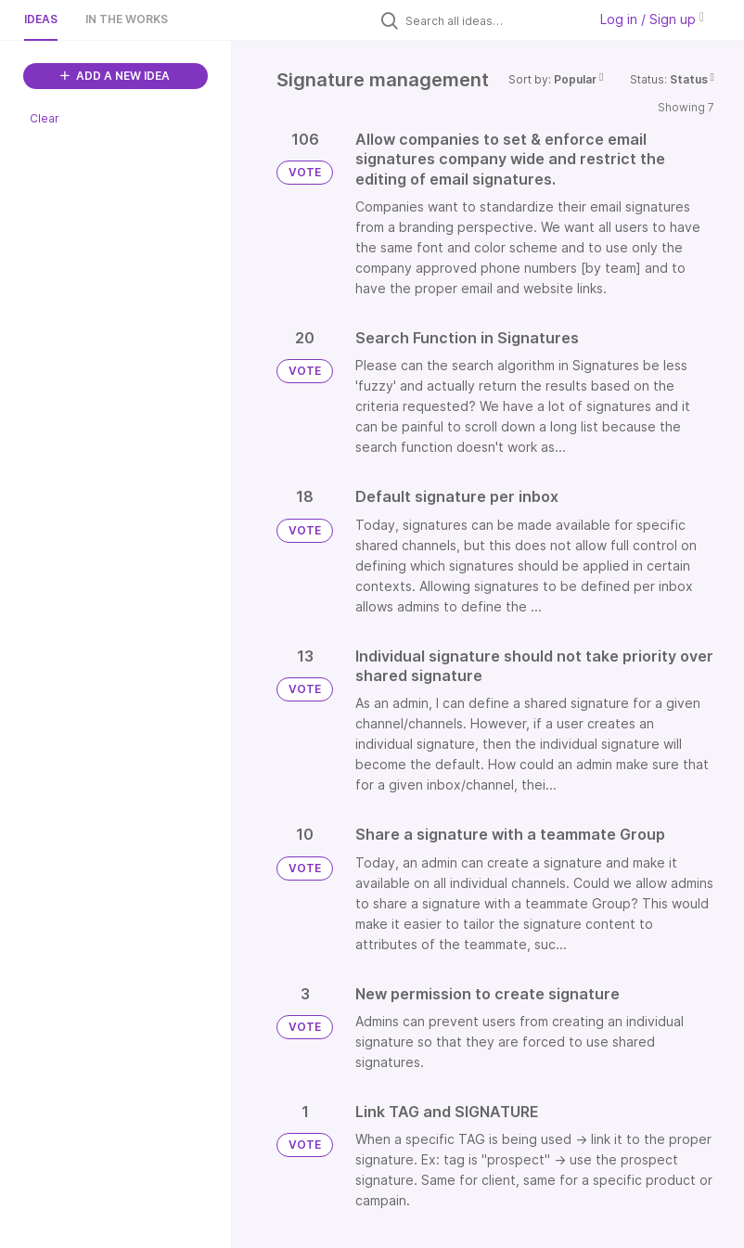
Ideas (41, 19)
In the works (126, 19)
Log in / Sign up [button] (652, 19)
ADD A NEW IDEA (115, 76)
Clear (44, 118)
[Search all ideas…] (491, 20)
